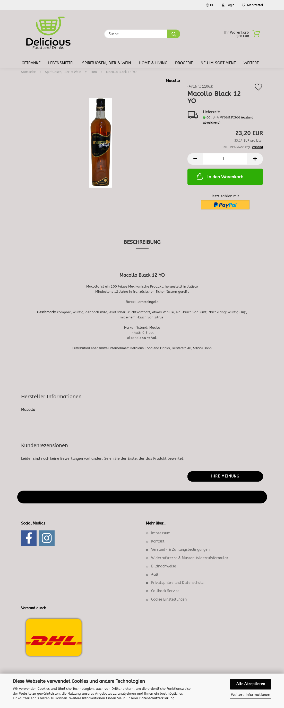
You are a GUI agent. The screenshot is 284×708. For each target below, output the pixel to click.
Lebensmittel (61, 63)
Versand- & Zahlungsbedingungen (180, 549)
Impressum (160, 533)
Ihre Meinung (225, 476)
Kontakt (158, 541)
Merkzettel (252, 5)
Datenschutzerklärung (157, 698)
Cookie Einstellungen (169, 599)
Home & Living (153, 63)
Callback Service (165, 591)
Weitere (251, 63)
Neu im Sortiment (218, 63)
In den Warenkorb (219, 176)
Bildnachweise (163, 566)
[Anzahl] (225, 159)
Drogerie (184, 63)
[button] (195, 159)
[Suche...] (173, 34)
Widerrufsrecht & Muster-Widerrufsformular (189, 558)
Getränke (31, 63)
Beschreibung (142, 242)
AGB (154, 574)
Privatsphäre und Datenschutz (177, 583)
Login (228, 5)
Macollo (173, 81)
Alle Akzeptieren (250, 684)
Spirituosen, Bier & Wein (106, 63)
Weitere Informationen (250, 695)
